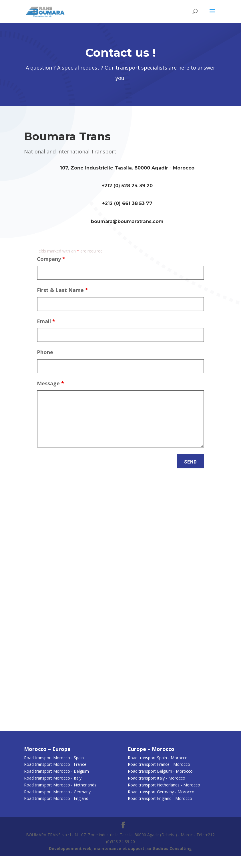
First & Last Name (62, 290)
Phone (45, 352)
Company (51, 258)
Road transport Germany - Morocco (161, 791)
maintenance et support (119, 848)
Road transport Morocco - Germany (57, 791)
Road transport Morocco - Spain (54, 757)
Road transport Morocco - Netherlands (60, 785)
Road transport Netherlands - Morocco (164, 785)
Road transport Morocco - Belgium (56, 771)
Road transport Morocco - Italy (52, 778)
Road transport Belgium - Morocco (160, 771)
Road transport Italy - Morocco (156, 778)
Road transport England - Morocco (160, 798)
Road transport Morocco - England (56, 798)
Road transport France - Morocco (159, 764)
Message (50, 383)
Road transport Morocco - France (55, 764)
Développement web (70, 848)
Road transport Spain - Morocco (158, 757)
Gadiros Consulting (172, 848)
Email (46, 321)
